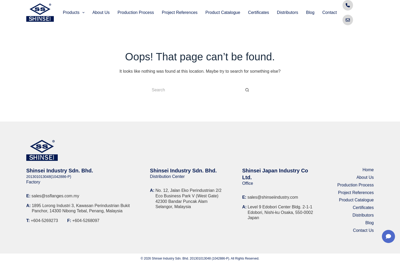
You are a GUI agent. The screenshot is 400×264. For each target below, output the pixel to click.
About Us (365, 179)
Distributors (363, 217)
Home (368, 172)
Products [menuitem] (75, 12)
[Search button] (247, 90)
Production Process (355, 186)
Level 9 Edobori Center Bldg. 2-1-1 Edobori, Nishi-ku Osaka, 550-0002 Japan (280, 212)
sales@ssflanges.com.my (55, 196)
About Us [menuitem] (101, 12)
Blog (369, 224)
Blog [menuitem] (310, 12)
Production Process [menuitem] (136, 12)
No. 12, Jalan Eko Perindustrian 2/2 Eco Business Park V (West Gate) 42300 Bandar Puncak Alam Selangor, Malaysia (188, 198)
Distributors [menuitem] (287, 12)
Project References (356, 194)
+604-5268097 (85, 220)
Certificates (363, 209)
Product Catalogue (356, 202)
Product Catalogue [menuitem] (223, 12)
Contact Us (363, 232)
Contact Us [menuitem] (332, 12)
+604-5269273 (44, 220)
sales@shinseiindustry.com (273, 197)
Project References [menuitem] (179, 12)
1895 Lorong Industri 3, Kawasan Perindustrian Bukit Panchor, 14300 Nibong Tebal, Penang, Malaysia (81, 208)
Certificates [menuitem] (258, 12)
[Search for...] (195, 90)
